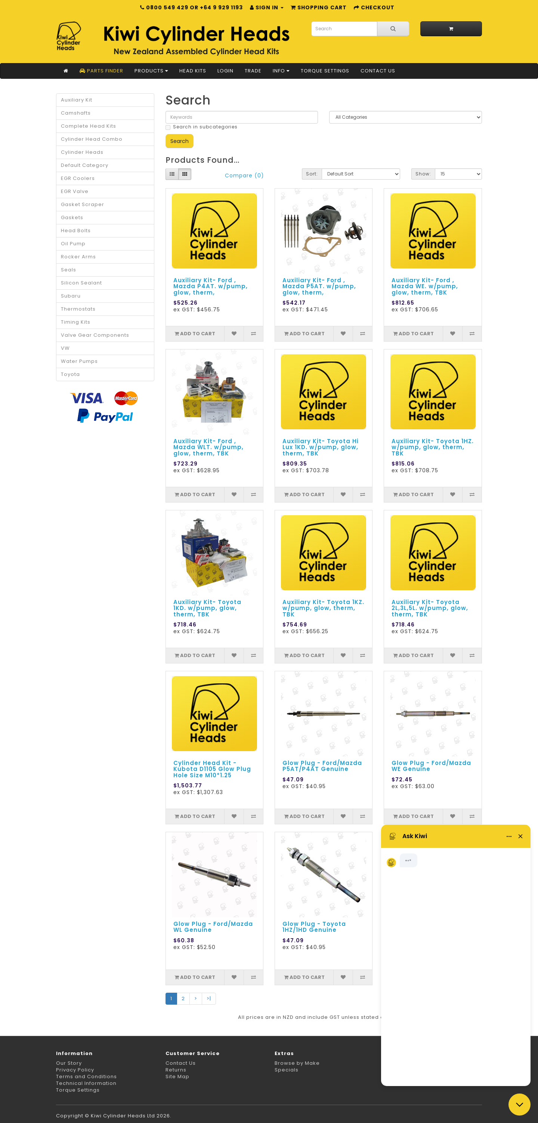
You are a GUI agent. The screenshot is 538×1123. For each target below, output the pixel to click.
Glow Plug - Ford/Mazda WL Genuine (213, 927)
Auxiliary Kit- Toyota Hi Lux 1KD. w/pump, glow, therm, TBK (320, 447)
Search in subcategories (202, 127)
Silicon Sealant (81, 282)
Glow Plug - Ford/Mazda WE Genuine (431, 766)
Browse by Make (297, 1063)
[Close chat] (519, 1105)
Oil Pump (73, 243)
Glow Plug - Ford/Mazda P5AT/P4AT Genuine (322, 766)
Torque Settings (325, 70)
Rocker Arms (78, 256)
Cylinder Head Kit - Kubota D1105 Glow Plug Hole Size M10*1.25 (212, 769)
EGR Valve (75, 191)
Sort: (312, 174)
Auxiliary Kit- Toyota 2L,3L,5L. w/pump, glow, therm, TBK (430, 608)
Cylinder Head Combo (92, 139)
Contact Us (378, 70)
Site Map (177, 1076)
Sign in (267, 7)
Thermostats (78, 308)
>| (209, 998)
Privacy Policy (75, 1069)
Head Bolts (76, 230)
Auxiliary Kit (76, 99)
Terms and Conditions (86, 1076)
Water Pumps (79, 361)
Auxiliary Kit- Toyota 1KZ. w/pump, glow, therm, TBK (323, 608)
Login (225, 70)
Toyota (70, 374)
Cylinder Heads (82, 152)
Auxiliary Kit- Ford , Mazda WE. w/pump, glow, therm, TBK (425, 286)
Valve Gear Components (95, 335)
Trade (253, 70)
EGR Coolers (78, 178)
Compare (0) (244, 175)
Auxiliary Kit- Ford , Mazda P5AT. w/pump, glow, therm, (319, 286)
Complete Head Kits (88, 126)
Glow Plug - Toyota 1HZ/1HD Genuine (314, 927)
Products (151, 70)
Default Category (84, 165)
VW (65, 348)
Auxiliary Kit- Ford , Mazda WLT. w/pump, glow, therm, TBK (208, 447)
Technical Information (86, 1083)
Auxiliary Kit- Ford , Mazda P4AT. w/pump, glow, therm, (210, 286)
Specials (287, 1069)
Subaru (71, 295)
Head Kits (192, 70)
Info (281, 70)
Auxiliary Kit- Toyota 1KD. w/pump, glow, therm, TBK (207, 608)
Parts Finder (101, 70)
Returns (176, 1069)
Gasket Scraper (82, 204)
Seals (68, 269)
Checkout (374, 7)
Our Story (69, 1063)
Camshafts (76, 112)
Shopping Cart (319, 7)
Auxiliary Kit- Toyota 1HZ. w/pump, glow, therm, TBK (433, 447)
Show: (423, 174)
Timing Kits (75, 322)
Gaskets (72, 217)
